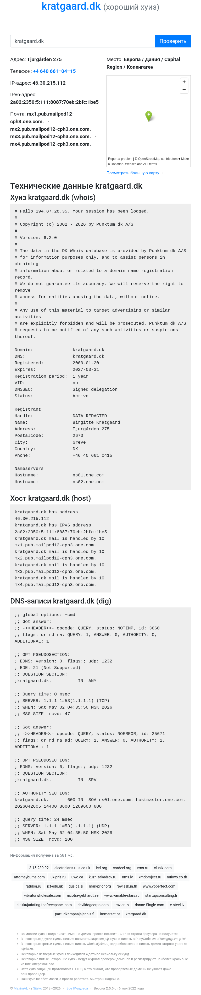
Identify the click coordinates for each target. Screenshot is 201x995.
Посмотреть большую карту (133, 173)
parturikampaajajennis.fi (74, 914)
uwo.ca (77, 877)
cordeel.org (122, 868)
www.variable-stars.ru (121, 895)
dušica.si (76, 886)
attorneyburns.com (29, 877)
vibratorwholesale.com (42, 895)
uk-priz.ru (58, 877)
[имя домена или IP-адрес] (82, 41)
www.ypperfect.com (159, 886)
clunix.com (163, 868)
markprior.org (100, 886)
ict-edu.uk (55, 886)
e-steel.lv (177, 905)
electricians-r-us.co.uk (72, 868)
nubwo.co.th (177, 877)
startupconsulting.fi (161, 895)
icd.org (101, 868)
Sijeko (37, 988)
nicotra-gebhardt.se (82, 895)
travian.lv (121, 905)
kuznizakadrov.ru (102, 877)
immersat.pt (110, 914)
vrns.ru (142, 868)
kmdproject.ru (149, 877)
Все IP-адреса (77, 988)
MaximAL (21, 988)
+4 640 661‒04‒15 (54, 71)
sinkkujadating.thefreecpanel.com (44, 905)
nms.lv (127, 877)
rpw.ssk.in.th (127, 886)
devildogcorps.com (93, 905)
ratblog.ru (33, 886)
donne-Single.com (149, 905)
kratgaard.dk (71, 6)
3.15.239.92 (39, 868)
